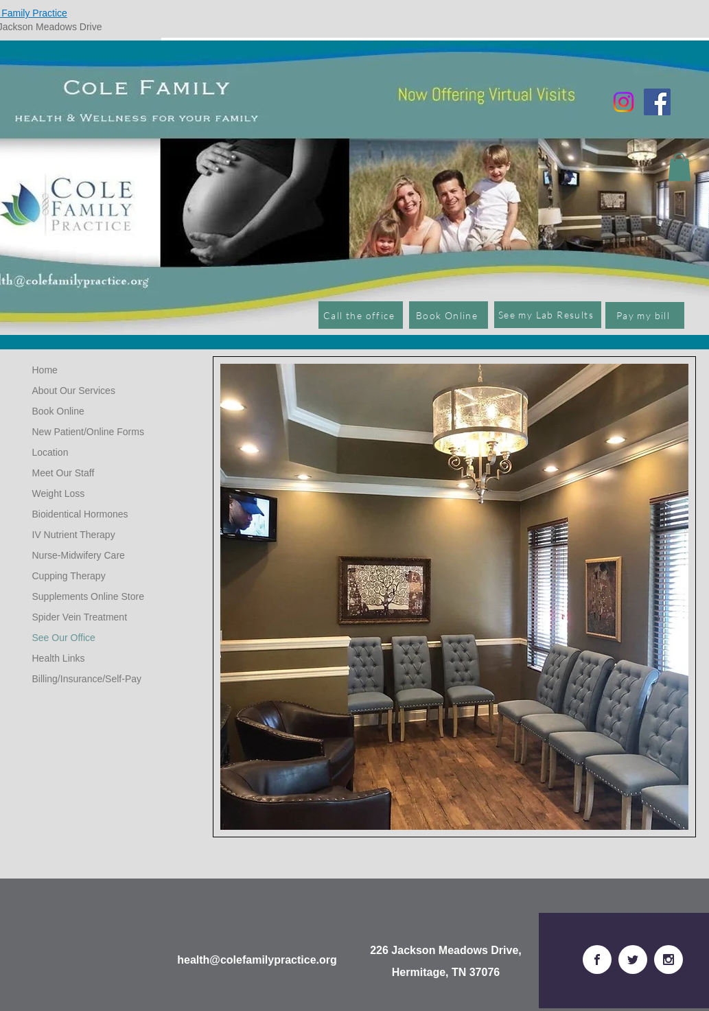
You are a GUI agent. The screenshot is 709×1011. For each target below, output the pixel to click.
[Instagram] (623, 102)
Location (50, 452)
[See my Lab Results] (547, 314)
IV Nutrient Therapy (73, 534)
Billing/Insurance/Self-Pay (87, 678)
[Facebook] (657, 102)
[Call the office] (360, 315)
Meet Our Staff (63, 472)
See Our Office (63, 637)
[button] (679, 167)
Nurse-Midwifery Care (78, 555)
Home (45, 369)
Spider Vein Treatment (80, 617)
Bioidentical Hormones (80, 514)
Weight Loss (58, 493)
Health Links (58, 658)
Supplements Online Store (88, 596)
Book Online (58, 411)
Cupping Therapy (69, 575)
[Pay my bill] (644, 315)
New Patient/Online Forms (88, 431)
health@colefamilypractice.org (257, 960)
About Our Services (73, 390)
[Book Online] (448, 315)
